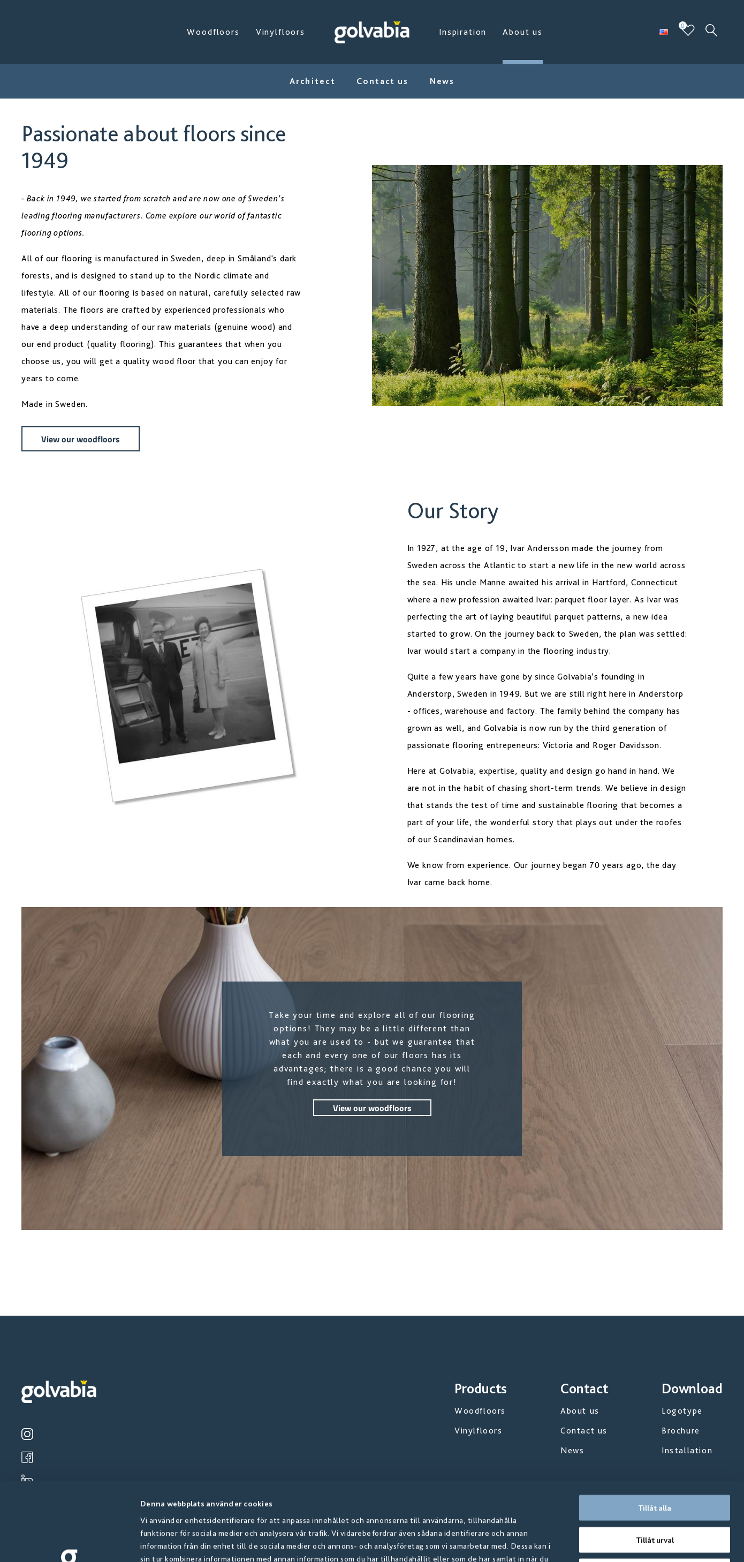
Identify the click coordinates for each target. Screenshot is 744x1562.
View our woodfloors (80, 439)
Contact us (382, 81)
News (442, 81)
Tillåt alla (654, 1430)
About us (523, 32)
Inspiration (463, 32)
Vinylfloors (280, 32)
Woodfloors (213, 32)
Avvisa (654, 1493)
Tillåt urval (655, 1462)
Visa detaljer (578, 1541)
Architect (313, 81)
